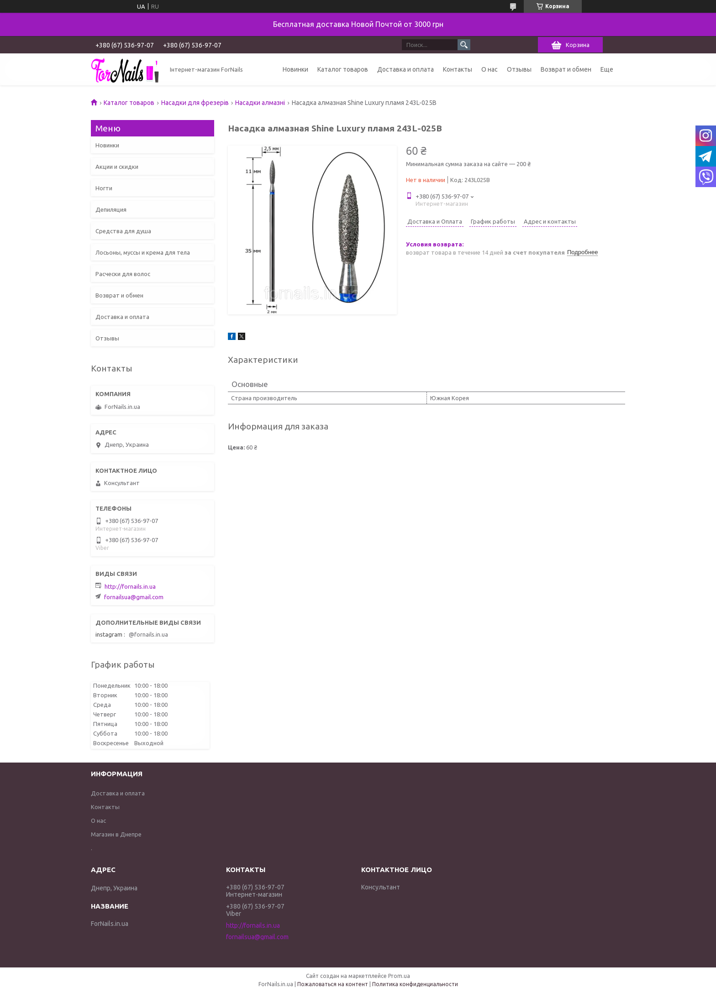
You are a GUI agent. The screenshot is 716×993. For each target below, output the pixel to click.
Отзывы (519, 69)
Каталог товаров (342, 69)
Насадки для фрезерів (195, 102)
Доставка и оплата (405, 69)
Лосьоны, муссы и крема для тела (142, 252)
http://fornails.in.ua (130, 586)
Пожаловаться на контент (332, 984)
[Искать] (464, 44)
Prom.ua (399, 976)
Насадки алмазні (260, 102)
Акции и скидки (116, 166)
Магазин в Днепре (116, 834)
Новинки (295, 69)
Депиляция (110, 209)
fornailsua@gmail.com (133, 597)
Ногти (103, 188)
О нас (489, 69)
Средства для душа (123, 231)
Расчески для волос (122, 274)
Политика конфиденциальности (415, 984)
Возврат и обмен (566, 69)
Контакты (457, 69)
